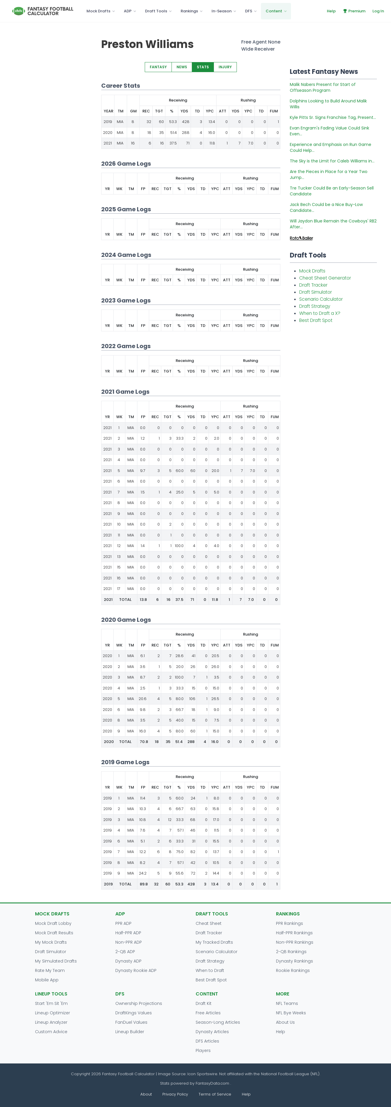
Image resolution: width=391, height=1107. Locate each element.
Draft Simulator (315, 292)
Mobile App (47, 980)
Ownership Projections (138, 1003)
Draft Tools (156, 11)
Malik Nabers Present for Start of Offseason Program (323, 87)
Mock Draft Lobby (53, 923)
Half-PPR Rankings (294, 933)
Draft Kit (204, 1003)
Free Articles (208, 1013)
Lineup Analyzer (51, 1022)
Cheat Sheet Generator (325, 278)
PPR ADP (123, 923)
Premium (354, 11)
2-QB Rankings (291, 952)
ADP (128, 11)
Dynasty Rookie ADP (136, 970)
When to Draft (210, 970)
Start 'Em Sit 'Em (51, 1003)
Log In (378, 11)
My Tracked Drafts (214, 942)
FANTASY (158, 66)
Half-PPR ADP (128, 933)
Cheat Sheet (209, 923)
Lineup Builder (129, 1032)
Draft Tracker (313, 285)
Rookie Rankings (293, 970)
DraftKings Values (133, 1013)
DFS (248, 11)
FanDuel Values (131, 1022)
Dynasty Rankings (294, 961)
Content (274, 11)
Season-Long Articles (218, 1022)
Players (203, 1050)
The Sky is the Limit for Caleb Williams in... (332, 161)
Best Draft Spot (315, 320)
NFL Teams (287, 1003)
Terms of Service (215, 1094)
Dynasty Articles (212, 1032)
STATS (203, 66)
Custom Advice (51, 1032)
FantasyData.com (213, 1083)
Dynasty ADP (128, 961)
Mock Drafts (98, 11)
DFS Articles (207, 1041)
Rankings (189, 11)
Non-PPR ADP (128, 942)
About (146, 1094)
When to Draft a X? (319, 313)
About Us (285, 1022)
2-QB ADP (125, 952)
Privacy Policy (175, 1094)
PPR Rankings (289, 923)
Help (331, 11)
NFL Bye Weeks (291, 1013)
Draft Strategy (314, 306)
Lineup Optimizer (52, 1013)
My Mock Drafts (51, 942)
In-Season (222, 11)
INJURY (225, 66)
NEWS (182, 66)
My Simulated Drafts (56, 961)
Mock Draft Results (54, 933)
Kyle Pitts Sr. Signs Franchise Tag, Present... (333, 117)
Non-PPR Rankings (294, 942)
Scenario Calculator (321, 299)
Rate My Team (50, 970)
